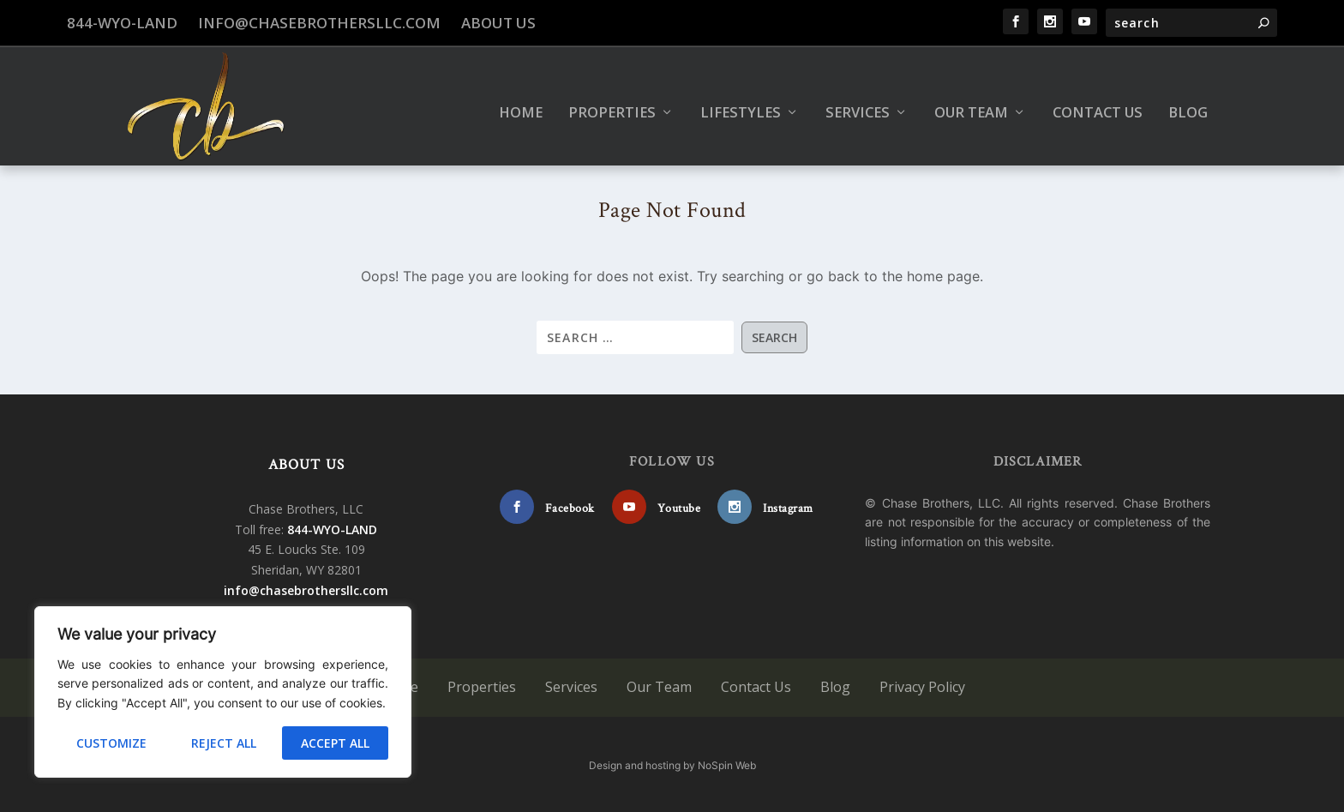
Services (857, 101)
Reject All (223, 743)
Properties (612, 101)
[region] (222, 692)
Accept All (335, 743)
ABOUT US (306, 462)
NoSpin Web (727, 763)
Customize (111, 743)
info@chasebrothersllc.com (319, 23)
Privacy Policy (922, 686)
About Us (498, 23)
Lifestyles (740, 101)
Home (521, 101)
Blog (1188, 101)
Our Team (971, 101)
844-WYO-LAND (122, 23)
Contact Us (1098, 101)
